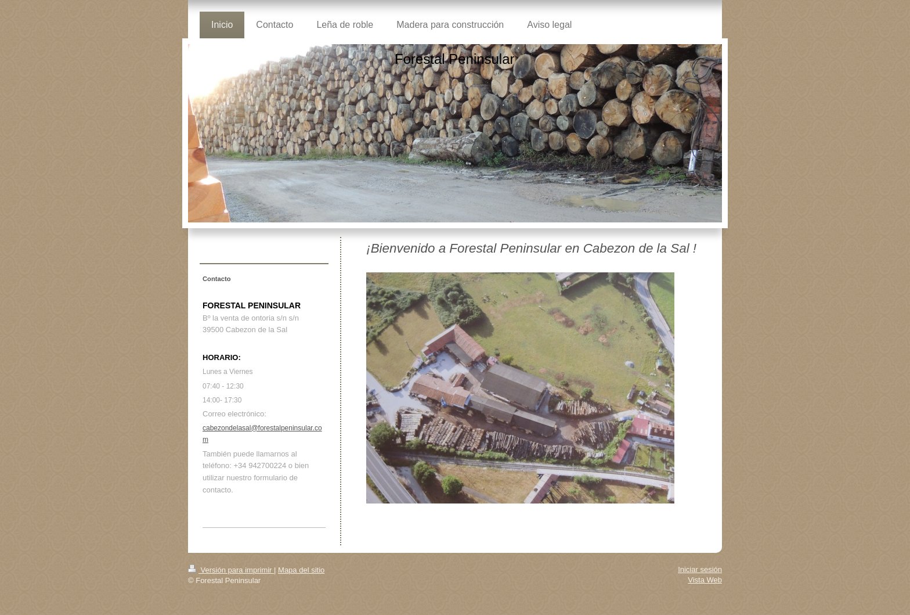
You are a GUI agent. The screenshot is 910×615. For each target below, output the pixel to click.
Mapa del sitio (301, 570)
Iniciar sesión (700, 569)
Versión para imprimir (231, 570)
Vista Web (705, 580)
